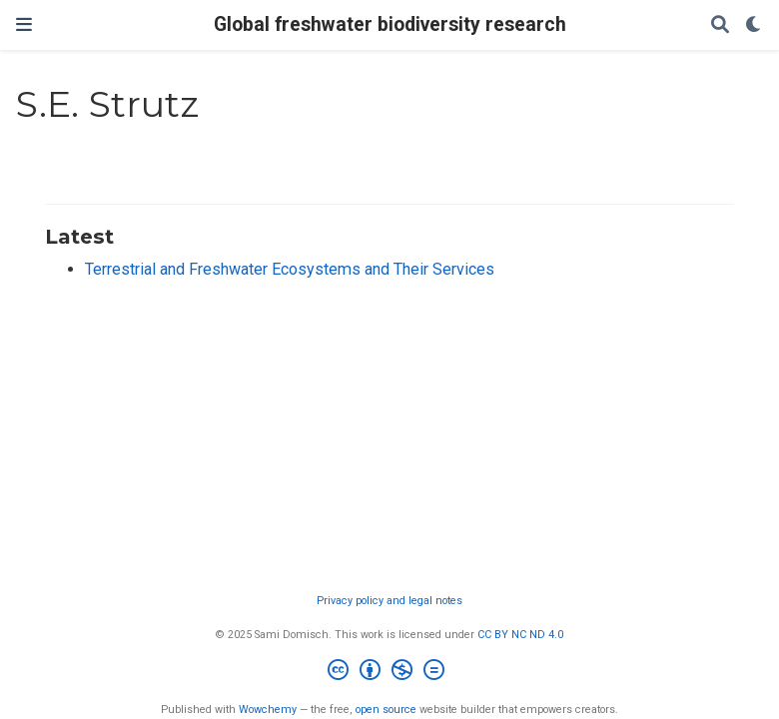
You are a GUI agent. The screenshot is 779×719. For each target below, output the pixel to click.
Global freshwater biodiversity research (390, 24)
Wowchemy (268, 709)
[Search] (720, 25)
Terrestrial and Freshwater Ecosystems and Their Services (289, 269)
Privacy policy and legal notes (389, 600)
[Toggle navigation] (24, 24)
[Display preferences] (754, 25)
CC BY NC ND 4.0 (520, 634)
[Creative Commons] (390, 672)
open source (386, 709)
